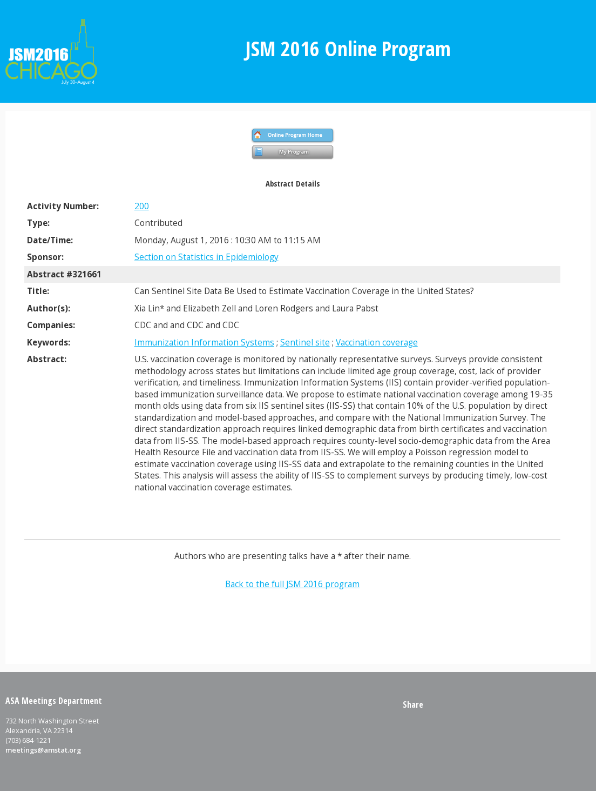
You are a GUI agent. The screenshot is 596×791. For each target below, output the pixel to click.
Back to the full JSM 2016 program (292, 584)
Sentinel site (305, 342)
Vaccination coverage (377, 342)
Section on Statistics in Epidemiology (206, 257)
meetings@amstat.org (43, 750)
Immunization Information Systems (204, 342)
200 (141, 206)
